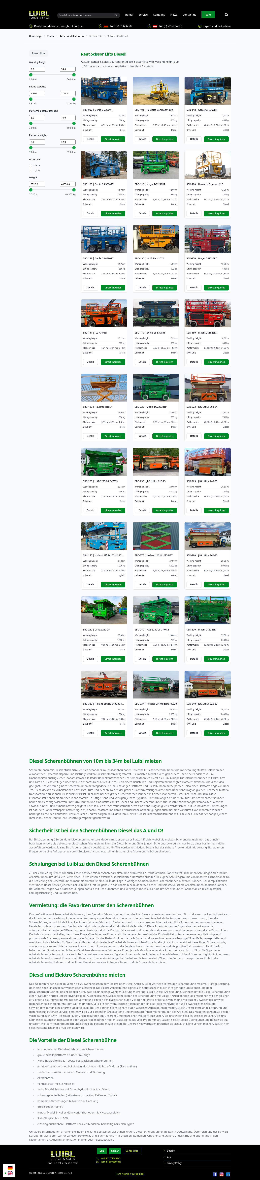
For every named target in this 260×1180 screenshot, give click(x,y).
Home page (35, 36)
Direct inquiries (112, 139)
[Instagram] (221, 1174)
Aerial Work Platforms (72, 36)
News (173, 14)
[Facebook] (215, 1174)
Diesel (37, 165)
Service (143, 14)
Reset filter (38, 53)
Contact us (189, 14)
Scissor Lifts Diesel (118, 36)
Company (159, 14)
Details (90, 138)
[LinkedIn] (228, 1174)
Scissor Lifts (95, 36)
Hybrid (37, 170)
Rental (129, 14)
